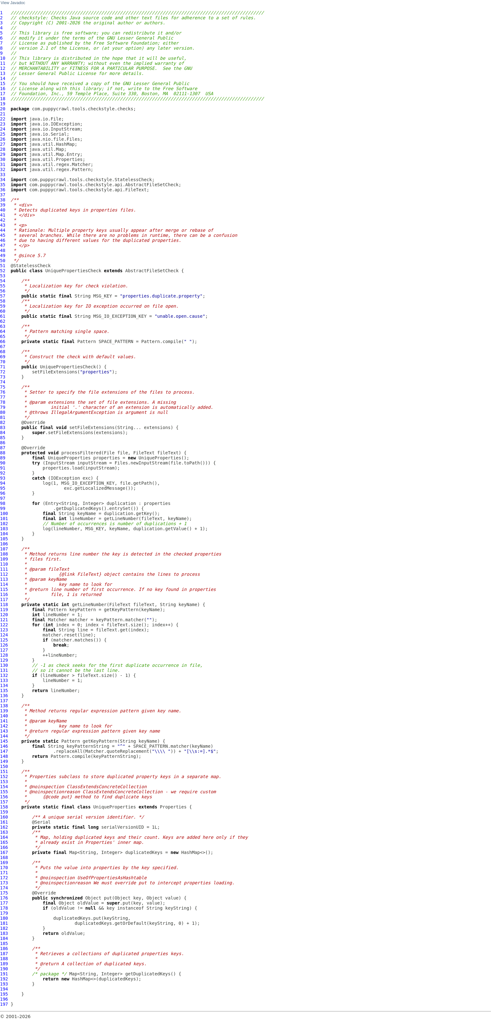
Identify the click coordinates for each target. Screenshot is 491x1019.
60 (2, 311)
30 (2, 159)
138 (4, 705)
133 (4, 680)
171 (4, 872)
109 (4, 559)
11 (2, 63)
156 (4, 796)
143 (4, 731)
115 (4, 589)
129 (4, 660)
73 (2, 376)
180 (4, 918)
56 (2, 290)
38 (2, 199)
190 (4, 968)
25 (2, 134)
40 (2, 209)
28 (2, 149)
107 (4, 548)
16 (2, 88)
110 (4, 564)
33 (2, 174)
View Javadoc (13, 3)
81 (2, 417)
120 (4, 614)
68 (2, 351)
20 (2, 108)
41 (2, 215)
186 (4, 948)
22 (2, 118)
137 (4, 700)
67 (2, 346)
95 (2, 488)
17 (2, 93)
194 (4, 988)
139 (4, 710)
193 (4, 983)
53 (2, 275)
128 (4, 655)
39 (2, 204)
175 (4, 892)
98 (2, 503)
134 (4, 685)
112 (4, 574)
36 (2, 189)
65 (2, 336)
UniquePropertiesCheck (73, 270)
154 (4, 786)
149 (4, 761)
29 (2, 154)
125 (4, 639)
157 (4, 801)
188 (4, 958)
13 (2, 73)
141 (4, 720)
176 (4, 897)
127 (4, 650)
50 (2, 260)
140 (4, 715)
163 (4, 832)
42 (2, 220)
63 (2, 326)
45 (2, 235)
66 (2, 341)
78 (2, 402)
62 (2, 321)
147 (4, 751)
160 (4, 816)
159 (4, 811)
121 (4, 619)
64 (2, 331)
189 (4, 963)
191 (4, 973)
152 (4, 776)
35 (2, 184)
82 (2, 422)
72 (2, 371)
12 (2, 68)
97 (2, 498)
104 (4, 533)
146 (4, 746)
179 (4, 913)
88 (2, 452)
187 (4, 953)
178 (4, 908)
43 (2, 225)
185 (4, 943)
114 (4, 584)
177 (4, 902)
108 (4, 553)
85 (2, 437)
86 (2, 442)
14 (2, 78)
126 (4, 645)
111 (4, 569)
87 (2, 447)
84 (2, 432)
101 (4, 518)
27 (2, 144)
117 (4, 599)
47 (2, 245)
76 (2, 392)
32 (2, 169)
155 (4, 791)
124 (4, 634)
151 (4, 771)
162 (4, 827)
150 (4, 766)
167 (4, 852)
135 (4, 690)
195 (4, 994)
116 (4, 594)
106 (4, 543)
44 (2, 230)
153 (4, 781)
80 (2, 412)
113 (4, 579)
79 (2, 407)
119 (4, 609)
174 (4, 887)
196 (4, 999)
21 (2, 113)
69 (2, 356)
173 (4, 882)
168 (4, 857)
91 (2, 467)
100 (4, 513)
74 (2, 381)
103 (4, 528)
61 (2, 316)
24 (2, 129)
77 (2, 397)
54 (2, 280)
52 (2, 270)
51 (2, 265)
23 (2, 123)
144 (4, 736)
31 (2, 164)
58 (2, 301)
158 (4, 806)
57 (2, 295)
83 (2, 427)
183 (4, 933)
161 (4, 822)
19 (2, 103)
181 (4, 923)
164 (4, 837)
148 (4, 756)
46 (2, 240)
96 (2, 493)
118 (4, 604)
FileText (143, 452)
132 (4, 675)
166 (4, 847)
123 (4, 629)
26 (2, 139)
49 (2, 255)
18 (2, 98)
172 (4, 877)
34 (2, 179)
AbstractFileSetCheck (152, 270)
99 (2, 508)
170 (4, 867)
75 (2, 387)
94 (2, 483)
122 (4, 624)
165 (4, 842)
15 (2, 83)
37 (2, 194)
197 (4, 1004)
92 (2, 473)
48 (2, 250)
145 (4, 741)
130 (4, 665)
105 (4, 538)
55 (2, 285)
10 (2, 58)
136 (4, 695)
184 (4, 938)
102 (4, 523)
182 (4, 928)
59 (2, 306)
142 (4, 725)
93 (2, 478)
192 (4, 978)
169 (4, 862)
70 (2, 361)
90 (2, 462)
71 (2, 366)
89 (2, 457)
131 (4, 670)
